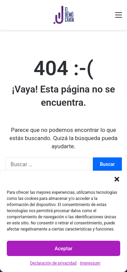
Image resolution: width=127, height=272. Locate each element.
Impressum (90, 263)
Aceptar (63, 248)
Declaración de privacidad (53, 263)
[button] (116, 179)
